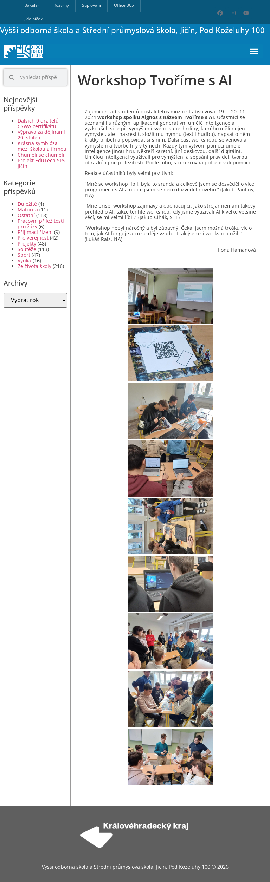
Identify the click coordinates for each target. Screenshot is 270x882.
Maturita (28, 209)
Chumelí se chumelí (41, 154)
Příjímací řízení (35, 232)
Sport (24, 254)
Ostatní (26, 215)
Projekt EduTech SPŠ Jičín (41, 163)
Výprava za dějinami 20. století (41, 135)
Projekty (27, 243)
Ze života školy (34, 266)
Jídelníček (33, 19)
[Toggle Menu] (254, 51)
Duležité (27, 204)
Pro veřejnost (33, 237)
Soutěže (27, 249)
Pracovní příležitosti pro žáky (41, 223)
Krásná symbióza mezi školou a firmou (42, 146)
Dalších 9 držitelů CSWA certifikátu (38, 123)
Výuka (24, 260)
